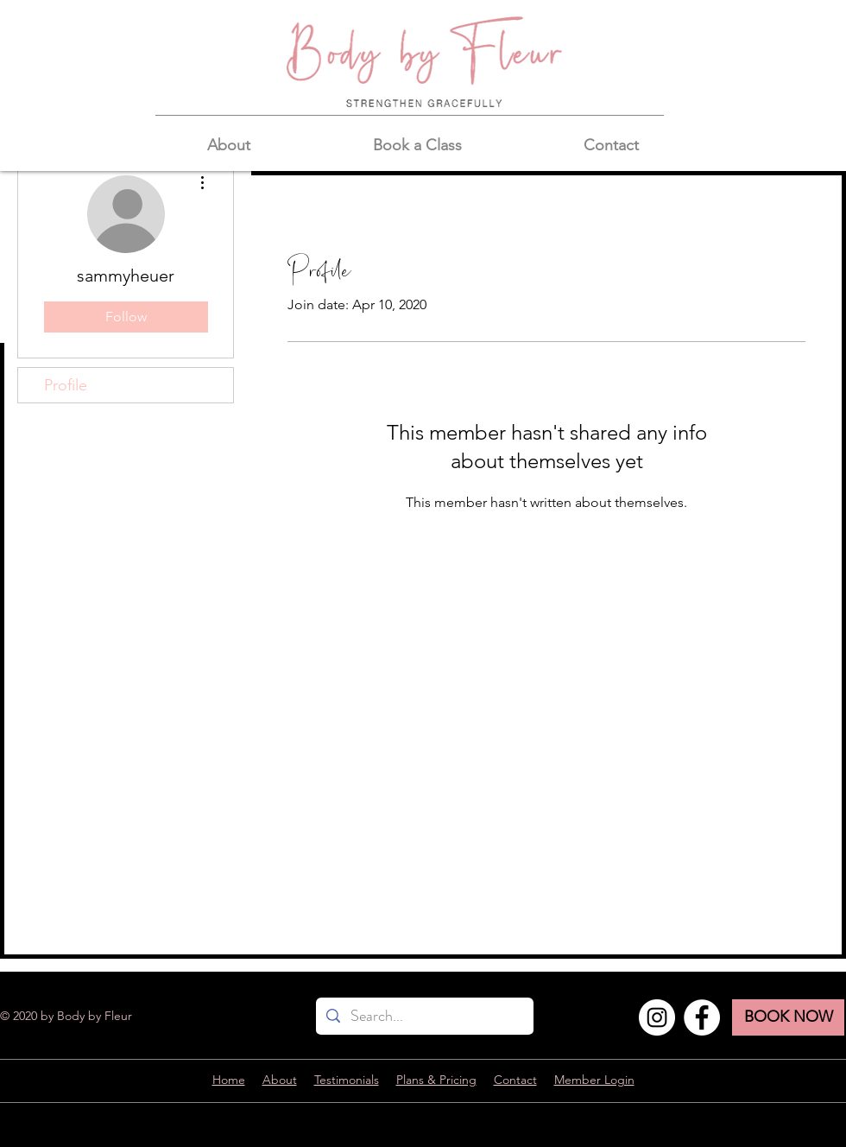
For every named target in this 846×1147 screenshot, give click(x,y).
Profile (65, 385)
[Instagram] (657, 1017)
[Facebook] (702, 1017)
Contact (515, 1079)
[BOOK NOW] (788, 1017)
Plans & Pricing (436, 1079)
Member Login (594, 1079)
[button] (229, 145)
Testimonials (346, 1079)
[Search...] (423, 1016)
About (279, 1079)
